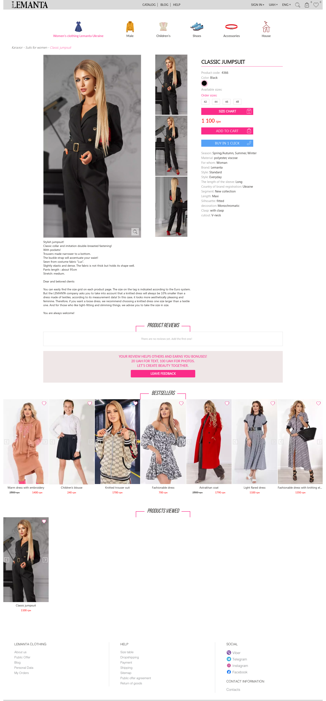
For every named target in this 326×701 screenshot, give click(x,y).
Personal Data (23, 667)
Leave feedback (163, 373)
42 (205, 101)
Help (176, 4)
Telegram (237, 659)
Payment (126, 662)
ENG (286, 5)
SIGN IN (258, 5)
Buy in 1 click (233, 142)
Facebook (237, 672)
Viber (234, 652)
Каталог (17, 47)
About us (20, 652)
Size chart (235, 111)
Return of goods (131, 683)
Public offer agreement (135, 678)
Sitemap (125, 673)
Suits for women (36, 47)
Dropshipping (129, 657)
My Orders (21, 673)
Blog (164, 4)
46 (226, 101)
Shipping (126, 667)
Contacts (233, 689)
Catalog (149, 4)
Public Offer (22, 657)
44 (216, 101)
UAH (273, 5)
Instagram (237, 665)
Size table (126, 652)
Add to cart (234, 130)
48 (237, 101)
